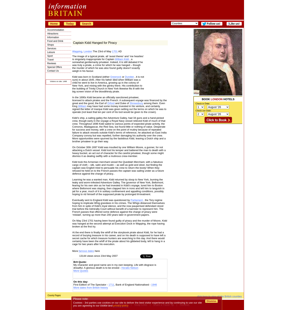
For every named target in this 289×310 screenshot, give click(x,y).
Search (86, 23)
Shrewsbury (136, 103)
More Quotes (81, 270)
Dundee (129, 76)
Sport (50, 56)
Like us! (234, 23)
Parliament (137, 200)
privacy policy (120, 305)
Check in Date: (203, 103)
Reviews (51, 63)
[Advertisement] (217, 148)
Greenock (115, 76)
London (88, 51)
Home (54, 23)
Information (53, 37)
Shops (50, 44)
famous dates (86, 251)
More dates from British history (91, 287)
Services (51, 48)
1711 (111, 284)
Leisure (51, 52)
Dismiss (211, 301)
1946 (154, 284)
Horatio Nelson (129, 267)
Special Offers (54, 67)
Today (70, 23)
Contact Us (53, 70)
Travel (50, 59)
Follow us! (213, 23)
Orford (111, 103)
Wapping (77, 51)
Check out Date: (203, 110)
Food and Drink (55, 41)
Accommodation (55, 30)
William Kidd (122, 59)
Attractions (52, 33)
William (82, 106)
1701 (115, 51)
